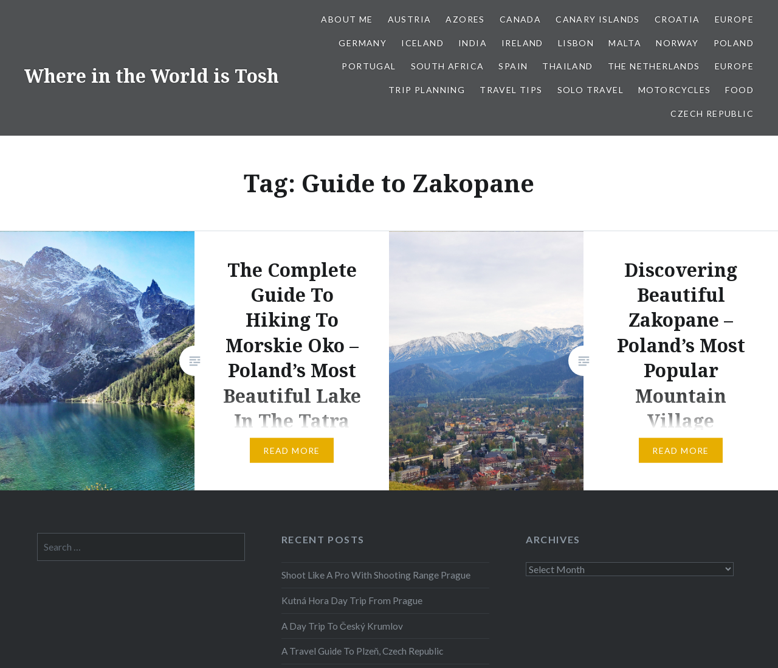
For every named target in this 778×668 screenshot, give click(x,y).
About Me (347, 19)
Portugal (369, 66)
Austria (410, 19)
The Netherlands (654, 66)
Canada (520, 19)
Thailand (567, 66)
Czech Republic (712, 113)
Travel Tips (511, 90)
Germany (363, 43)
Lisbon (576, 43)
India (472, 43)
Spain (513, 66)
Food (739, 90)
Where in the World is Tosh (151, 75)
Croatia (677, 19)
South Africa (447, 66)
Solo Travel (590, 90)
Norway (677, 43)
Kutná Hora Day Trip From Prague (351, 600)
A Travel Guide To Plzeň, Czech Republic (362, 650)
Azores (465, 19)
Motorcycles (674, 90)
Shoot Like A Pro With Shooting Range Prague (375, 574)
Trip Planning (426, 90)
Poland (734, 43)
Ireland (522, 43)
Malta (624, 43)
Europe (734, 19)
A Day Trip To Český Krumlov (342, 626)
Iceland (422, 43)
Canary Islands (598, 19)
